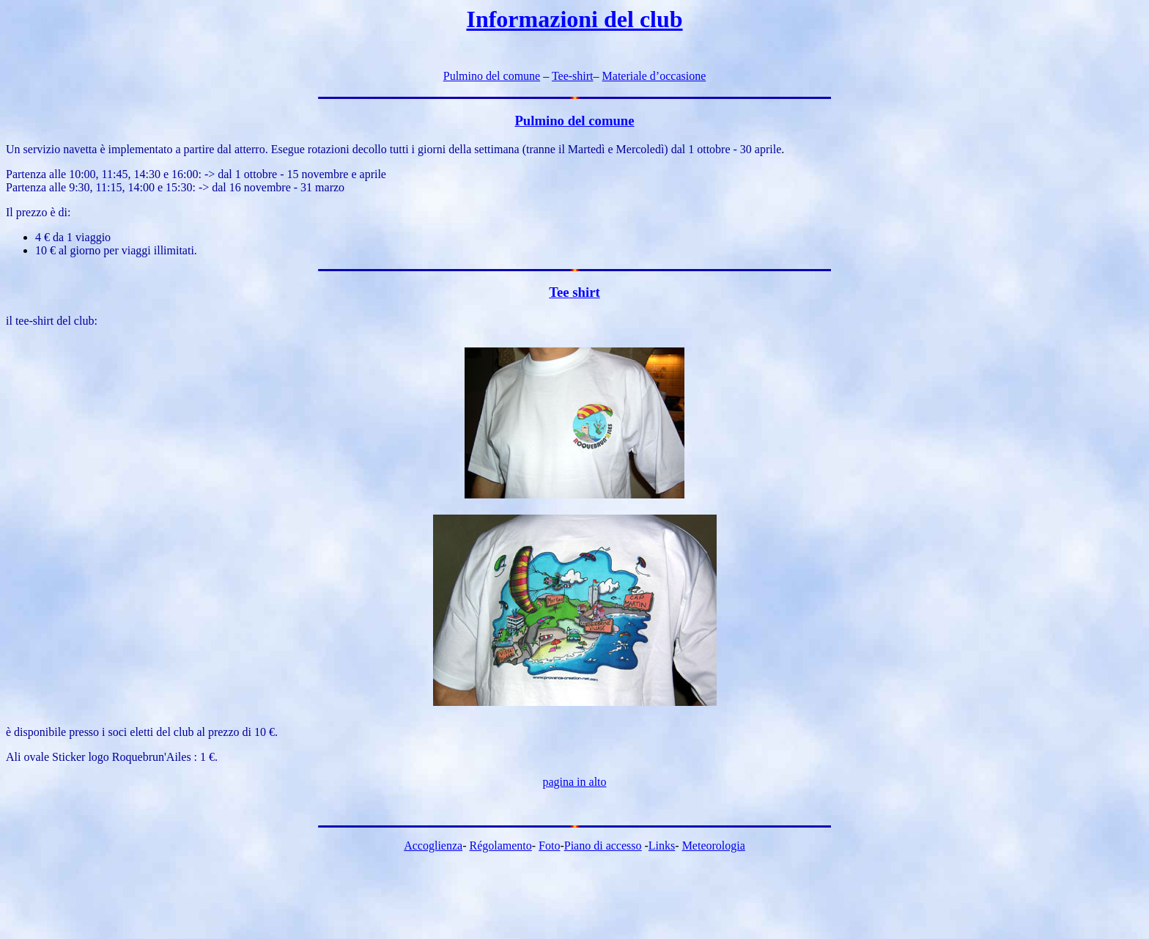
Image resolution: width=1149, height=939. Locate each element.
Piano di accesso (603, 845)
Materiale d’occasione (654, 76)
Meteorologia (713, 845)
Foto (549, 845)
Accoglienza (433, 845)
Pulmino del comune (491, 76)
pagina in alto (574, 782)
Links (662, 845)
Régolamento (500, 845)
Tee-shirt (573, 76)
